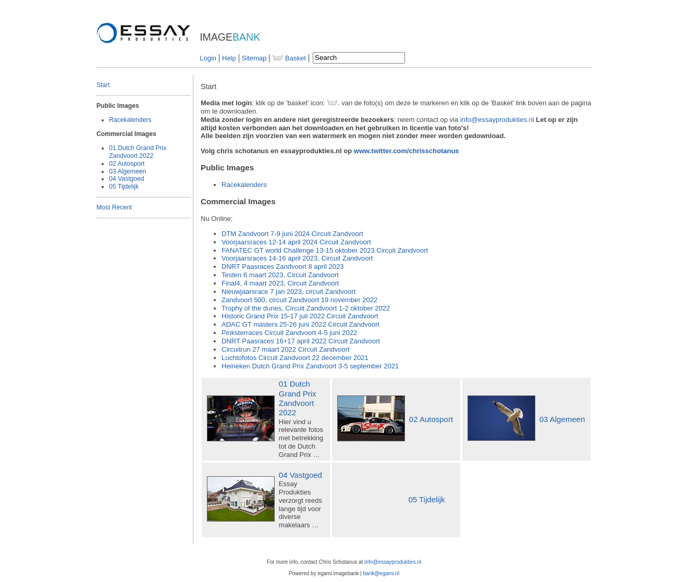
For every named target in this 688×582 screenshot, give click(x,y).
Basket (288, 58)
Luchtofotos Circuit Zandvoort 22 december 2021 (295, 358)
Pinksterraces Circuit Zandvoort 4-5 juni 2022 (289, 333)
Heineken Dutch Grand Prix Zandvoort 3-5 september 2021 (310, 366)
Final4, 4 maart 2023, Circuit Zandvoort (280, 283)
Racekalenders (130, 119)
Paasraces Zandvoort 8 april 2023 (282, 266)
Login (208, 58)
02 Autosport (126, 163)
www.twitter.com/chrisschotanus (406, 151)
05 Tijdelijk (124, 186)
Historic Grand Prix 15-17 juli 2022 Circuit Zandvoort (300, 316)
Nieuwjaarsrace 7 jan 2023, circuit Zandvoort (288, 291)
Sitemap (254, 58)
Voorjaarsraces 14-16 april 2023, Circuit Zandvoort (297, 258)
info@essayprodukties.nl (497, 119)
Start (103, 85)
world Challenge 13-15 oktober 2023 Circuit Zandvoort (325, 250)
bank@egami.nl (381, 573)
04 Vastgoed (126, 178)
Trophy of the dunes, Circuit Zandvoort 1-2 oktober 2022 (306, 308)
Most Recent (114, 207)
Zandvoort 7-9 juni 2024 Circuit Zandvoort (292, 234)
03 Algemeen (127, 171)
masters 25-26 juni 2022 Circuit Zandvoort (300, 324)
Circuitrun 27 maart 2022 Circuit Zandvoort (286, 349)
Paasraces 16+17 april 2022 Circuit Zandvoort (301, 341)
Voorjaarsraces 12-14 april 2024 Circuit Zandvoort (296, 242)
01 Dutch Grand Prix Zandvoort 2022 (137, 151)
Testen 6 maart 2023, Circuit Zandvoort (280, 275)
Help (229, 58)
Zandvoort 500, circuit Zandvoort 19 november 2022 (299, 300)
